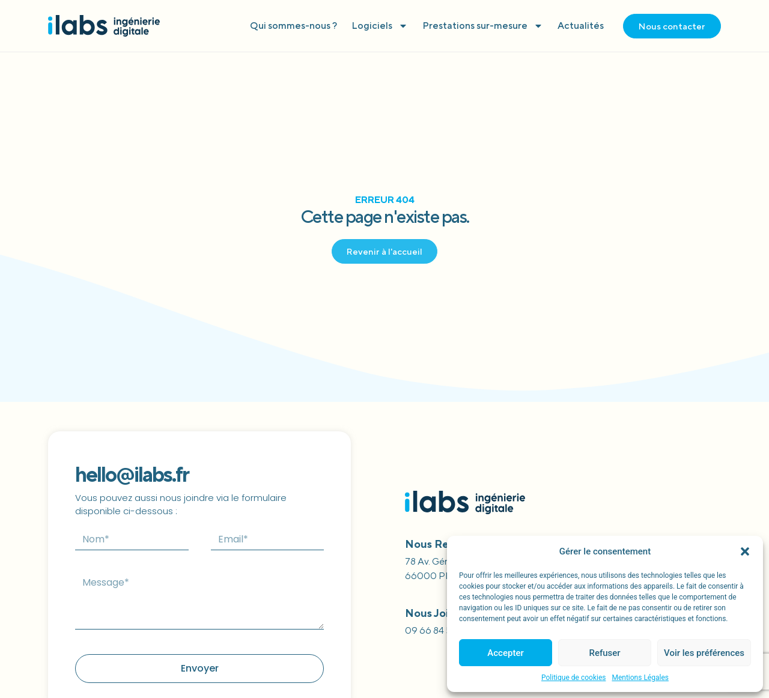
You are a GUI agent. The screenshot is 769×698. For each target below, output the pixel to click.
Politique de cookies (573, 677)
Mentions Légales (640, 677)
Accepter (505, 653)
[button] (745, 551)
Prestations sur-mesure (482, 26)
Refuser (604, 653)
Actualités (581, 25)
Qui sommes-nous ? (293, 25)
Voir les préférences (704, 653)
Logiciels (379, 26)
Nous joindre (439, 613)
